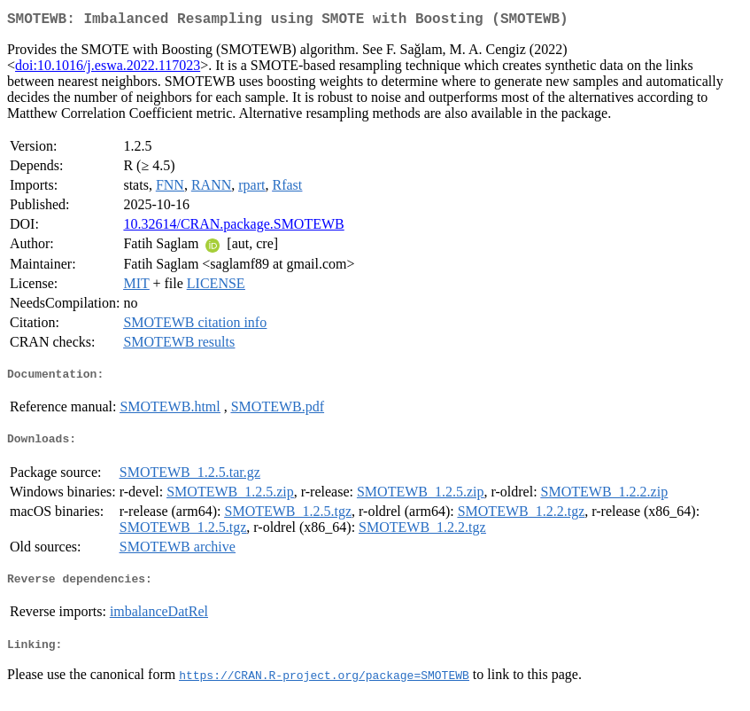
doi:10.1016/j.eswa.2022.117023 (107, 68)
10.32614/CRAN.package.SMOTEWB (233, 227)
